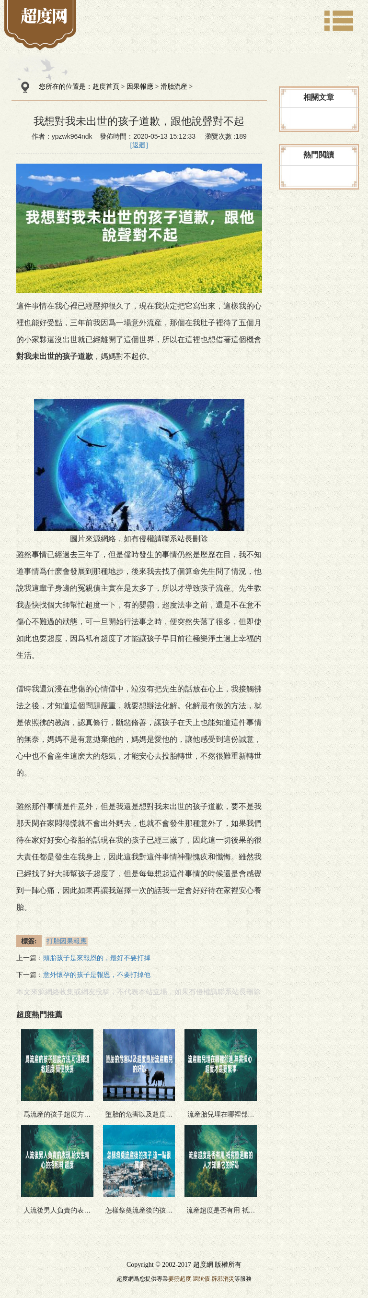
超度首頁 (105, 86)
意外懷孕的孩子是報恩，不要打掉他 (96, 974)
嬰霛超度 (179, 1278)
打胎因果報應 (66, 941)
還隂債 (201, 1278)
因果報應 (139, 86)
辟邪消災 (222, 1278)
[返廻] (139, 145)
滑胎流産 (174, 86)
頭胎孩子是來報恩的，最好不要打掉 (96, 958)
